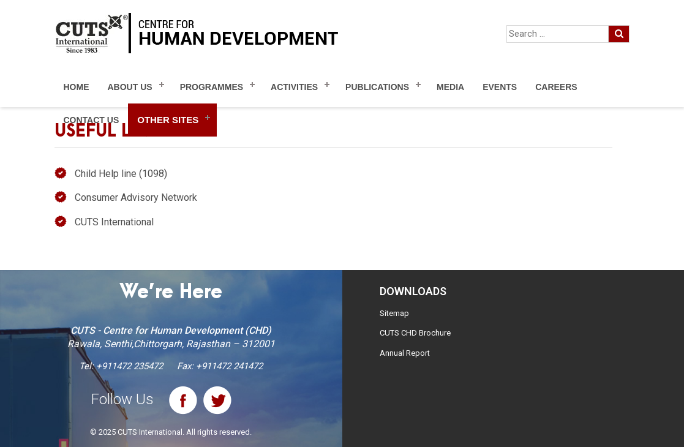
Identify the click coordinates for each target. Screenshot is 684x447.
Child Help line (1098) (121, 173)
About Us (130, 87)
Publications (377, 87)
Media (450, 87)
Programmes (211, 87)
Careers (556, 87)
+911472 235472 (129, 366)
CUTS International (114, 222)
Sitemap (394, 313)
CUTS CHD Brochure (415, 332)
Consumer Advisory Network (136, 197)
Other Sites (167, 120)
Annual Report (405, 353)
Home (76, 87)
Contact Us (91, 120)
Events (500, 87)
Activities (294, 87)
